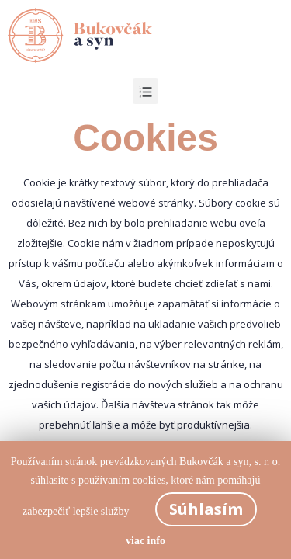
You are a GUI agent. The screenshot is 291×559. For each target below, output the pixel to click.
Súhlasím (206, 508)
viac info (145, 541)
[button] (145, 91)
